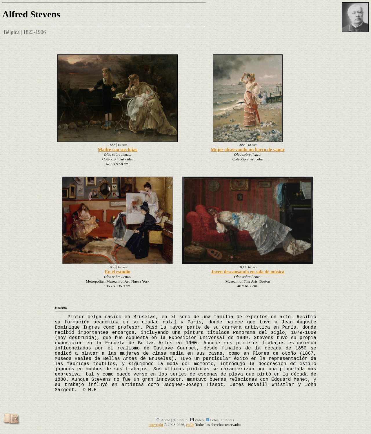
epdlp (190, 424)
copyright (156, 424)
